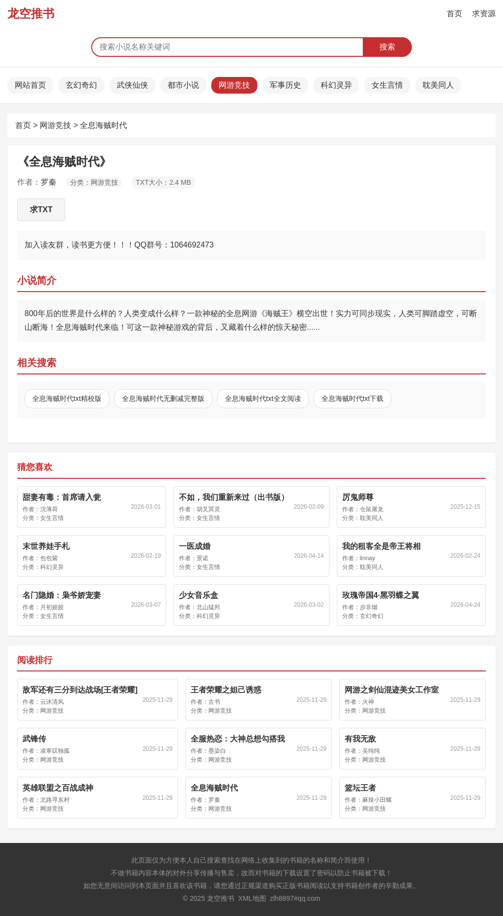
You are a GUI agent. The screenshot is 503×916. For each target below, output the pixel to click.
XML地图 (252, 898)
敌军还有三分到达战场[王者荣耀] (80, 690)
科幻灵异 (336, 85)
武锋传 (34, 739)
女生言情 (387, 85)
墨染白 (217, 750)
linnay (367, 558)
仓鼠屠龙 (371, 509)
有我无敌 (360, 739)
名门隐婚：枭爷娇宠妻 (62, 595)
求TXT (41, 209)
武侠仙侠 (132, 85)
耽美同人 (438, 85)
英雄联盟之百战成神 (58, 788)
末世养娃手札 (46, 546)
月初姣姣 (52, 607)
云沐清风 (52, 701)
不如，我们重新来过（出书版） (234, 497)
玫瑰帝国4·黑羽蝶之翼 (380, 595)
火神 (368, 701)
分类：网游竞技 (94, 182)
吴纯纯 (371, 750)
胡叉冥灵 (208, 509)
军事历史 (285, 85)
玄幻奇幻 (81, 85)
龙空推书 (30, 13)
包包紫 (49, 558)
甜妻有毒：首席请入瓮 (62, 497)
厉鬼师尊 (358, 497)
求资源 (484, 13)
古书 (214, 701)
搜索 (387, 47)
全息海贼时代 (103, 125)
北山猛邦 (208, 607)
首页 (454, 13)
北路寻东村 (55, 799)
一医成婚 (194, 546)
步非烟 (368, 607)
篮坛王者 (360, 788)
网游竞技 (234, 85)
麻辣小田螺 (377, 799)
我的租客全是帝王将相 (381, 546)
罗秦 (48, 182)
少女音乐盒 (198, 595)
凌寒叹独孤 (55, 750)
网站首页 (30, 85)
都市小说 (183, 85)
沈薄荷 (49, 509)
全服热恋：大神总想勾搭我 (238, 739)
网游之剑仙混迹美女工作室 (392, 690)
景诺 (202, 558)
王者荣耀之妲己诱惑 (226, 690)
